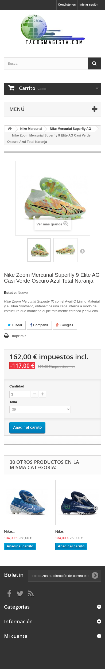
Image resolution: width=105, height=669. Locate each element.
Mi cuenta (16, 636)
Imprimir (19, 336)
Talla (13, 402)
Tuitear (14, 325)
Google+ (64, 325)
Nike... (9, 531)
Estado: (10, 293)
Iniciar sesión (89, 4)
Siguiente (82, 251)
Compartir (39, 325)
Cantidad (16, 386)
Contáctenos (67, 4)
